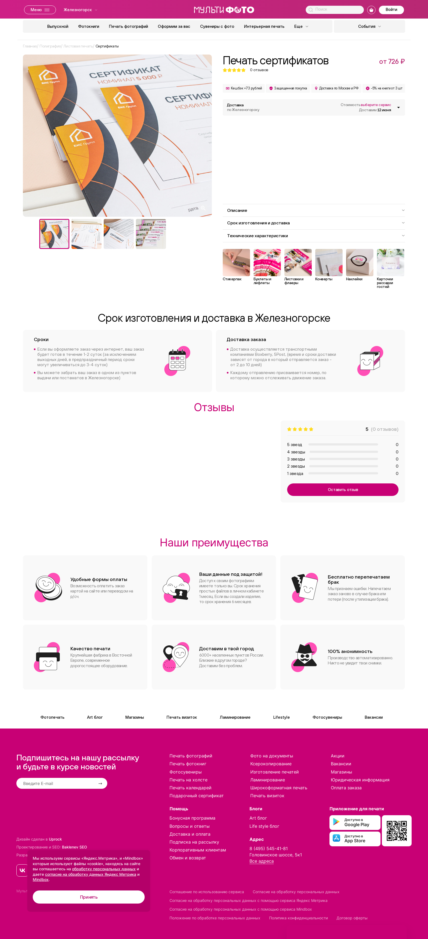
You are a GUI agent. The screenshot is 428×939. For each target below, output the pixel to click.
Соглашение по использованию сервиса (207, 891)
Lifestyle (281, 717)
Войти (391, 9)
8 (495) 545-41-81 (268, 848)
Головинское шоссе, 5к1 (275, 854)
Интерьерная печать (264, 26)
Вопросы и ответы (190, 826)
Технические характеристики (316, 235)
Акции (337, 756)
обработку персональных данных (104, 868)
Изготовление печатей (274, 772)
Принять (89, 897)
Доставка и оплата (190, 834)
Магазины (134, 717)
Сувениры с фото (217, 26)
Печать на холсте (188, 779)
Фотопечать (52, 717)
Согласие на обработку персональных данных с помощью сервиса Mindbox (241, 909)
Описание (316, 210)
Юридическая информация (360, 779)
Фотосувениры (327, 717)
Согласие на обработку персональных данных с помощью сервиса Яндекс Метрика (249, 900)
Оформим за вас (174, 26)
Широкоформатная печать (278, 787)
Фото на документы (271, 756)
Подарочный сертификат (197, 795)
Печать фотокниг (188, 763)
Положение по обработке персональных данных (215, 918)
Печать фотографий (128, 26)
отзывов (259, 70)
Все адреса (261, 861)
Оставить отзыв (343, 489)
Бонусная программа (192, 818)
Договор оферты (352, 918)
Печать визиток (182, 717)
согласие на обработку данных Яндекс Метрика (90, 874)
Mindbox (41, 879)
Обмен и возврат (188, 857)
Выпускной (57, 26)
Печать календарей (191, 787)
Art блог (95, 717)
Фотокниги (88, 26)
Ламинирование (235, 717)
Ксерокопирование (271, 763)
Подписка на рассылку (194, 842)
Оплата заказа (346, 787)
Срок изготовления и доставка (316, 222)
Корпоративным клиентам (198, 850)
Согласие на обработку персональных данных (296, 891)
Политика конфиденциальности (298, 918)
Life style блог (264, 826)
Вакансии (374, 717)
